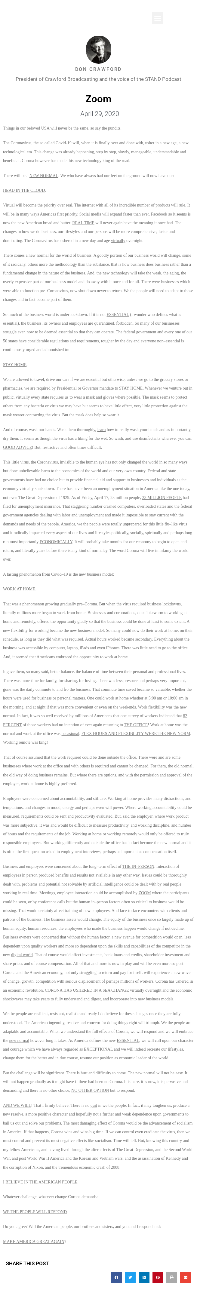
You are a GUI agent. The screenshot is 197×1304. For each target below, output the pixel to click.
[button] (157, 18)
